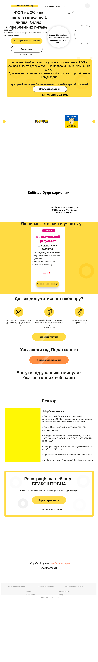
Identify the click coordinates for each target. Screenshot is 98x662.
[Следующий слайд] (93, 121)
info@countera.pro (60, 623)
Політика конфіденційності (46, 647)
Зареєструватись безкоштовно (27, 41)
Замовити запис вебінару (47, 284)
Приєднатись (26, 49)
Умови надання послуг (17, 647)
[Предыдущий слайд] (4, 121)
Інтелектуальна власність (75, 647)
